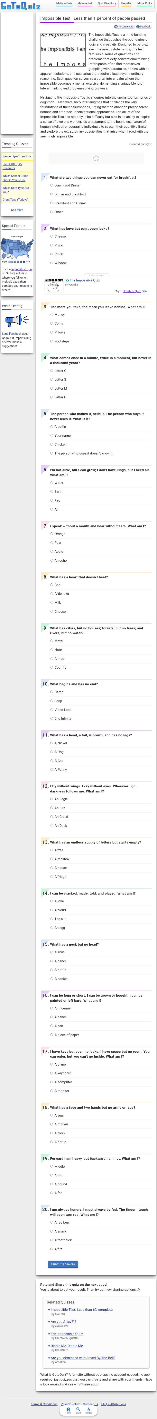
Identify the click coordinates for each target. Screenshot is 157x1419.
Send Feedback (11, 333)
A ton (56, 1175)
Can (55, 585)
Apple (56, 552)
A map (57, 659)
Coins (56, 323)
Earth (56, 492)
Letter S (58, 379)
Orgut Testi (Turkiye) (15, 199)
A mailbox (60, 859)
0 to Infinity (60, 718)
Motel (56, 641)
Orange (57, 534)
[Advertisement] (17, 73)
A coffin (58, 427)
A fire (56, 1249)
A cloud (58, 910)
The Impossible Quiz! (67, 1334)
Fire (55, 500)
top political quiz (21, 269)
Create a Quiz (132, 291)
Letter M (58, 388)
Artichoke (59, 594)
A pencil (58, 961)
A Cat (56, 761)
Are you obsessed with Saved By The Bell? (83, 1358)
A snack (58, 1231)
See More (17, 209)
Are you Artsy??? (63, 1322)
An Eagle (59, 799)
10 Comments (125, 26)
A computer (61, 1082)
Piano (56, 245)
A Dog (57, 752)
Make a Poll (84, 3)
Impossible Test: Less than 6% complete (82, 1310)
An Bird (57, 808)
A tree (56, 850)
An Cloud (59, 817)
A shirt (57, 952)
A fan (56, 1193)
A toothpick (61, 1240)
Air (54, 509)
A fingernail (61, 1008)
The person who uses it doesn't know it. (81, 453)
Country (58, 667)
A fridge (58, 877)
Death (56, 692)
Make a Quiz (64, 3)
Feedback (145, 26)
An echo (58, 560)
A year (57, 1115)
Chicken (58, 444)
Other (56, 212)
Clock (56, 254)
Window (58, 263)
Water (56, 483)
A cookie (59, 979)
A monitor (59, 1091)
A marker (59, 1124)
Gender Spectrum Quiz (17, 156)
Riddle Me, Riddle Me (67, 1346)
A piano (58, 1064)
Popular (126, 3)
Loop (56, 701)
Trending (88, 1410)
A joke (57, 901)
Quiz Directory (107, 3)
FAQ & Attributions (113, 1404)
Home (68, 1410)
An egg (57, 928)
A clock (58, 1133)
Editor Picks (144, 3)
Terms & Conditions (44, 1404)
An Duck (58, 826)
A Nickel (58, 743)
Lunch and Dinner (65, 185)
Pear (56, 543)
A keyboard (60, 1073)
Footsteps (60, 341)
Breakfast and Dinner (68, 203)
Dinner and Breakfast (68, 194)
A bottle (58, 970)
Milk (55, 603)
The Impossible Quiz (85, 280)
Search (78, 1410)
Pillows (57, 332)
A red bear (60, 1222)
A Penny (58, 770)
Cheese (58, 236)
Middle (57, 1166)
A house (58, 868)
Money (57, 315)
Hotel (56, 650)
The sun (58, 919)
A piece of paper (64, 1035)
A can (56, 1026)
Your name (60, 436)
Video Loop (61, 710)
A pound (58, 1184)
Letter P (58, 397)
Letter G (58, 371)
